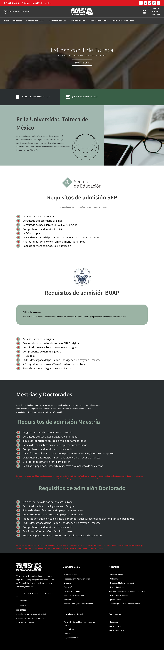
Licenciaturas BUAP (34, 20)
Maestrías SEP (78, 20)
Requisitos (17, 20)
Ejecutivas (117, 20)
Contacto (129, 20)
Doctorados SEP (98, 20)
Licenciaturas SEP (57, 20)
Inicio (6, 20)
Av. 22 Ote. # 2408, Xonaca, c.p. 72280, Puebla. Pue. (29, 3)
